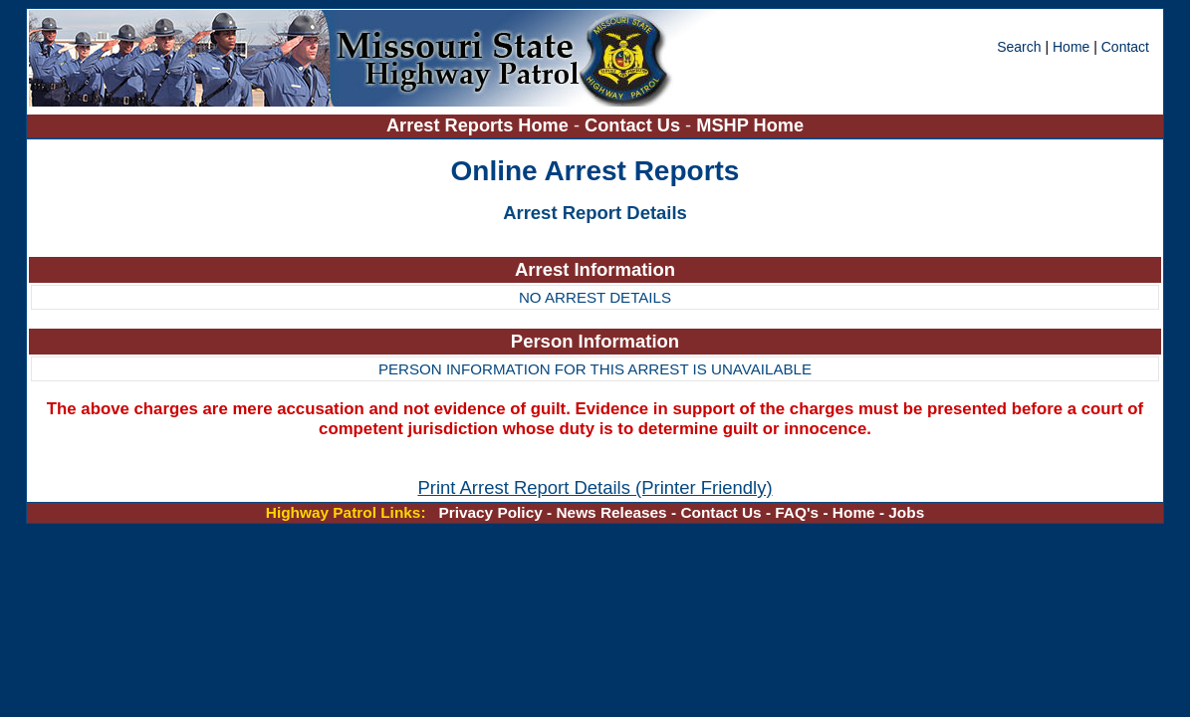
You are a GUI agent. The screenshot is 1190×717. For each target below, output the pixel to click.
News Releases (611, 512)
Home (1071, 47)
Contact (1125, 47)
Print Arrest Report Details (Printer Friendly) (594, 487)
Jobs (906, 512)
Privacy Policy (490, 512)
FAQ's (797, 512)
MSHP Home (750, 125)
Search (1021, 47)
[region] (595, 284)
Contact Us (635, 125)
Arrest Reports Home (477, 125)
